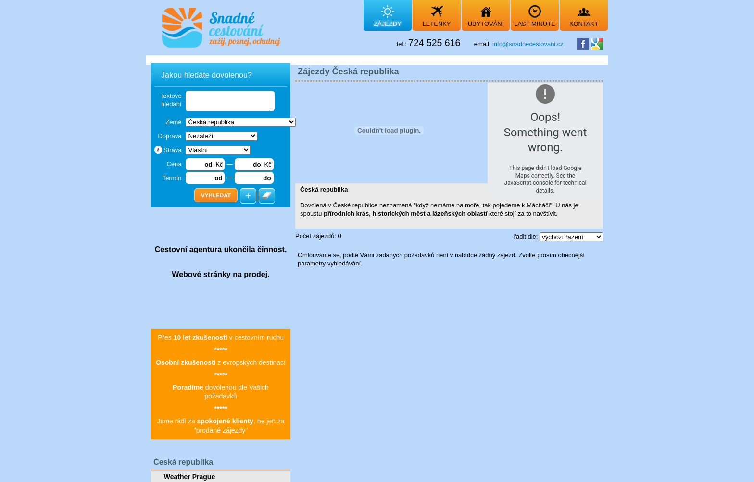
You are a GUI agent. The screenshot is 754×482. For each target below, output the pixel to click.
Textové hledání (171, 100)
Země (173, 122)
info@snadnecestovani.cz (528, 44)
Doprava (169, 136)
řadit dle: (527, 236)
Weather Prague (189, 477)
